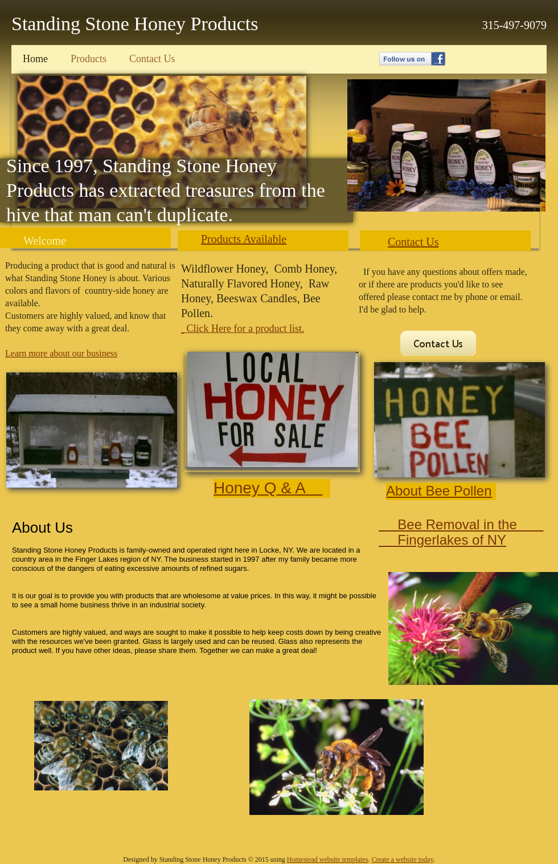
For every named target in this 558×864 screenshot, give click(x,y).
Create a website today (402, 859)
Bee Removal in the (470, 524)
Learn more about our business (61, 353)
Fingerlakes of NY (442, 539)
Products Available (243, 239)
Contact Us (413, 242)
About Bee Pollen (438, 490)
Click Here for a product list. (244, 328)
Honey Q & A (268, 488)
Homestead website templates (327, 859)
